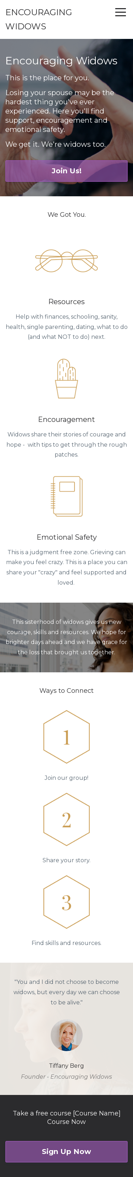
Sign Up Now (66, 1151)
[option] (66, 1029)
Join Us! (67, 171)
